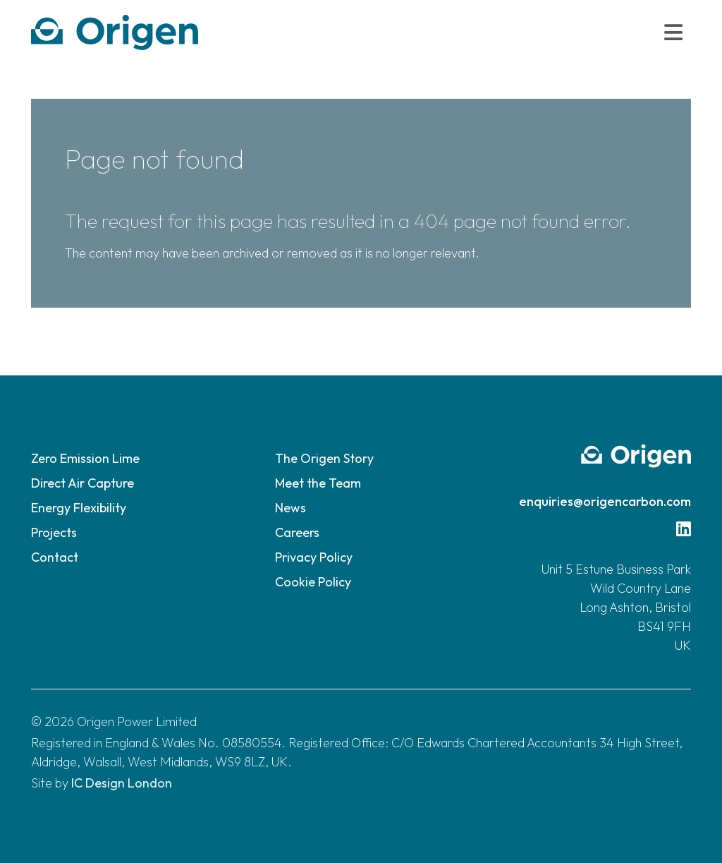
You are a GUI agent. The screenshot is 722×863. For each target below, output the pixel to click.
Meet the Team (318, 483)
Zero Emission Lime (85, 458)
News (290, 508)
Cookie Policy (313, 582)
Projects (54, 532)
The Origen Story (324, 458)
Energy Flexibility (78, 508)
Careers (297, 532)
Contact (54, 557)
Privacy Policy (314, 557)
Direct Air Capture (82, 483)
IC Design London (121, 783)
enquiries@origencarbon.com (605, 501)
